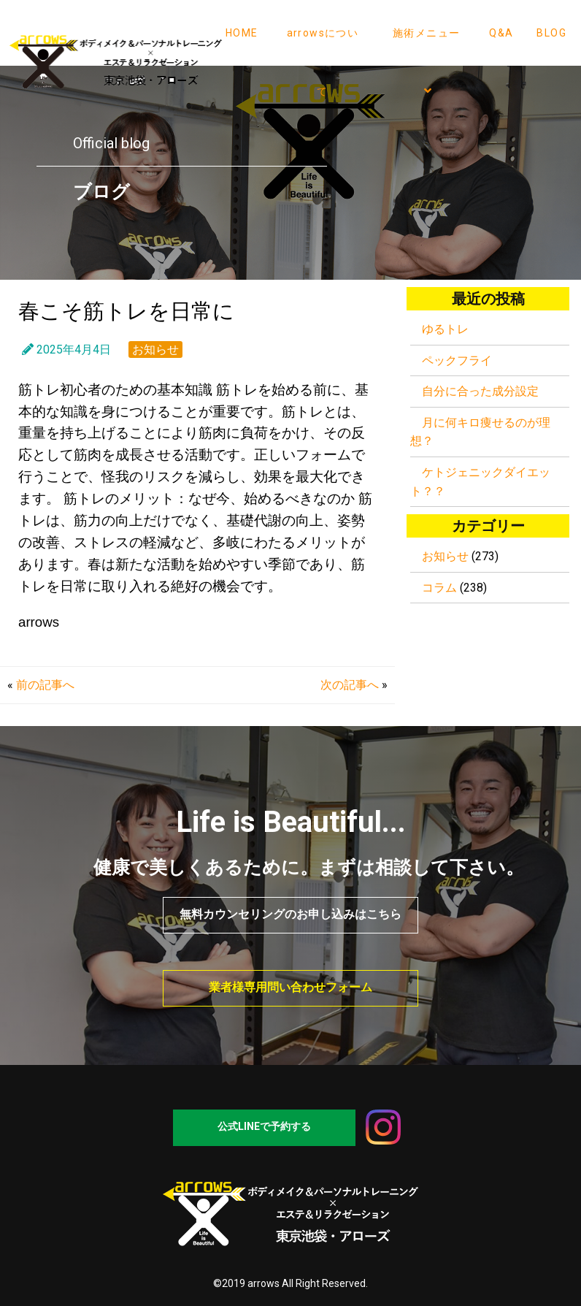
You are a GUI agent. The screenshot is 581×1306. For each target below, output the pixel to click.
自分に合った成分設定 (480, 391)
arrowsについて (323, 62)
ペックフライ (457, 360)
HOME (242, 33)
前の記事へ (45, 685)
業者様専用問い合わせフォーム (290, 987)
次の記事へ (349, 685)
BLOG (551, 33)
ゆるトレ (445, 329)
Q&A (501, 33)
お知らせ (155, 349)
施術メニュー (426, 61)
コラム (439, 588)
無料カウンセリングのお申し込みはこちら (290, 914)
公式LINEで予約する (264, 1126)
